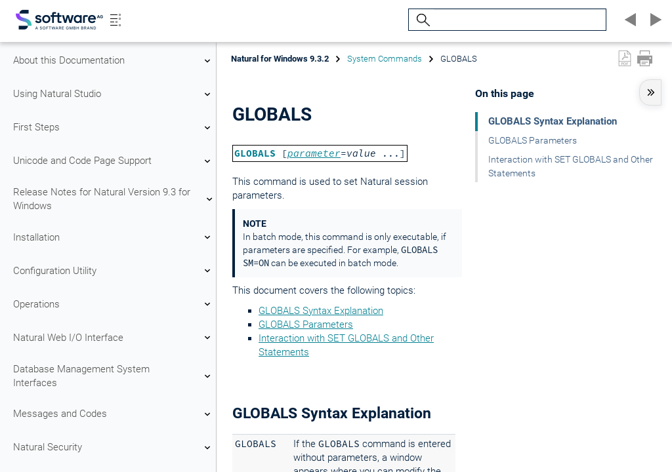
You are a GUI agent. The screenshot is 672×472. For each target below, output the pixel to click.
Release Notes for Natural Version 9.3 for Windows (113, 199)
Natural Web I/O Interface (113, 337)
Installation (113, 237)
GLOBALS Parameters (306, 324)
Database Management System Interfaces (113, 376)
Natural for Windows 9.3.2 (280, 59)
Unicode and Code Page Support (113, 161)
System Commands (384, 59)
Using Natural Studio (113, 94)
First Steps (113, 127)
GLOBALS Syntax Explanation (321, 311)
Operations (113, 304)
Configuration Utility (113, 270)
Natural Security (113, 447)
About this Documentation (113, 61)
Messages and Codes (113, 414)
